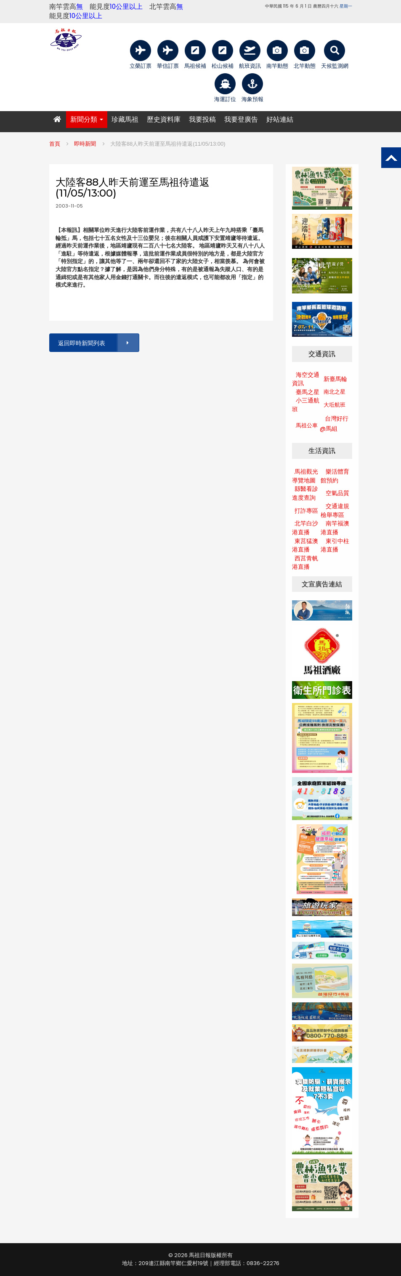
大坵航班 (334, 405)
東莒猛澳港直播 (305, 545)
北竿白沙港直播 (305, 527)
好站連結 (279, 119)
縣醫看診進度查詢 (305, 493)
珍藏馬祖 (125, 119)
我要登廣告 (241, 119)
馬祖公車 (307, 425)
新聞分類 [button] (86, 119)
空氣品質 (337, 493)
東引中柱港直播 (335, 545)
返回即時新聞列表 (98, 343)
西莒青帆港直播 (305, 562)
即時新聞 (85, 144)
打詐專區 (306, 510)
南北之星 (334, 392)
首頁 (54, 144)
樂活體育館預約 (335, 476)
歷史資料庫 (164, 119)
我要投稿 (202, 119)
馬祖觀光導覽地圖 (305, 476)
